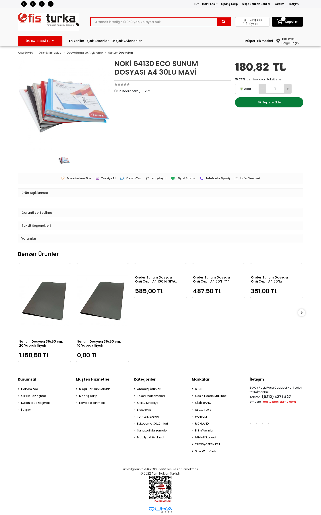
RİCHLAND (202, 423)
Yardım (279, 4)
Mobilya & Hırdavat (150, 437)
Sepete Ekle (269, 102)
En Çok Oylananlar (127, 41)
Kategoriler (145, 379)
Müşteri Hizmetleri (259, 41)
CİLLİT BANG (203, 403)
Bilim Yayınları (204, 430)
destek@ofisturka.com (279, 402)
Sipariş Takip (229, 4)
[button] (287, 22)
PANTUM (201, 417)
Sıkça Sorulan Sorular (256, 4)
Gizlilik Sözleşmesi (34, 396)
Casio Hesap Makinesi (211, 396)
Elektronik (144, 410)
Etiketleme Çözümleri (152, 423)
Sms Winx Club (205, 451)
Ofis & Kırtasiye (147, 403)
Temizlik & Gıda (148, 417)
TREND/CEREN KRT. (208, 444)
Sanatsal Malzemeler (152, 430)
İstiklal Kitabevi (205, 437)
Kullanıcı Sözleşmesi (35, 403)
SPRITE (199, 389)
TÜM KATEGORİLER (39, 41)
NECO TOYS (203, 410)
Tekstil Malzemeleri (151, 396)
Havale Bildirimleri (92, 403)
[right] (303, 313)
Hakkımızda (29, 389)
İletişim (294, 4)
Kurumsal (27, 379)
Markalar (201, 379)
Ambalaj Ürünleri (149, 389)
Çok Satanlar (98, 41)
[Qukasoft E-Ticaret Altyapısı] (160, 510)
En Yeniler (76, 41)
